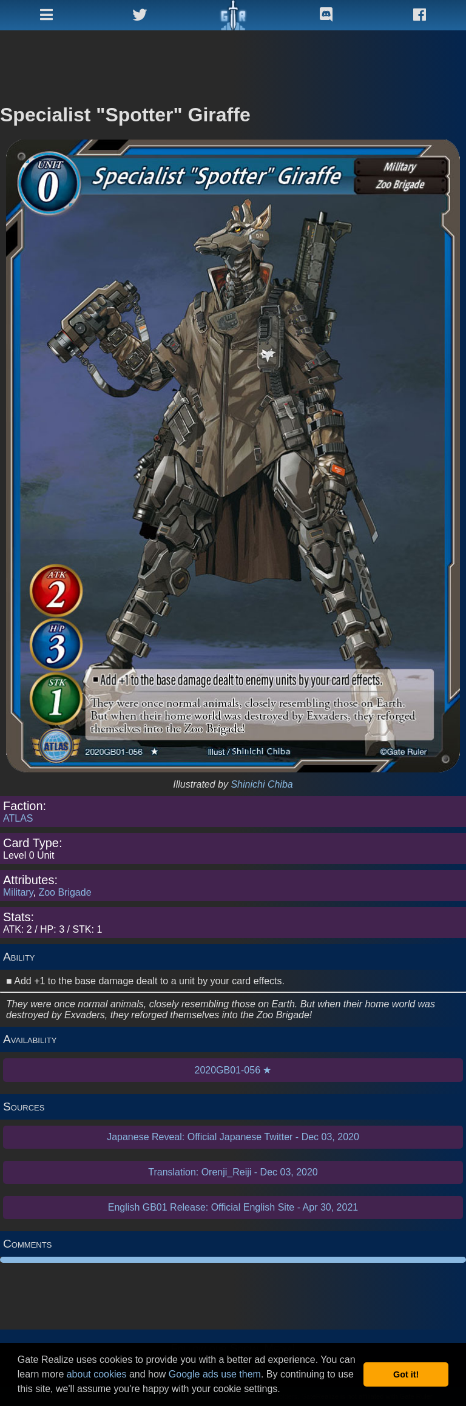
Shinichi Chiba (261, 784)
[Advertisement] (233, 60)
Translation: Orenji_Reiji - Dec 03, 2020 (233, 1172)
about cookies (97, 1374)
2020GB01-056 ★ (233, 1070)
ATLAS (18, 818)
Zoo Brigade (64, 892)
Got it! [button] (406, 1374)
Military (18, 892)
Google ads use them (215, 1374)
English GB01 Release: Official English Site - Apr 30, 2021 (233, 1207)
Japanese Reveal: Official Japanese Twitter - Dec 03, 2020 (233, 1137)
